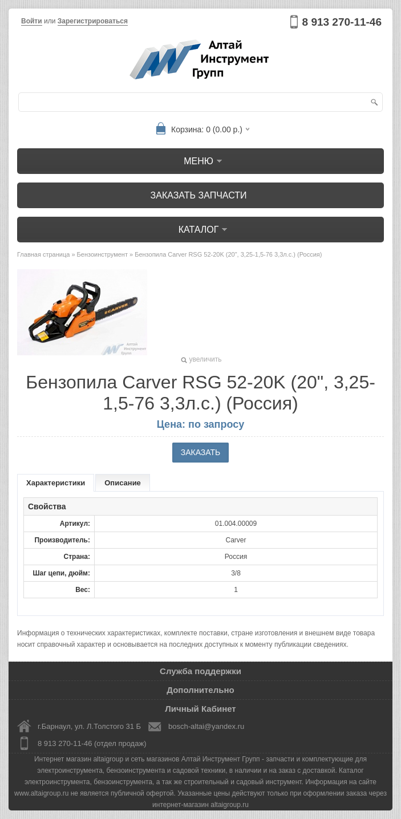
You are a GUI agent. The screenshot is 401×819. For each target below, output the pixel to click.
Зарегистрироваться (93, 21)
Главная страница (43, 254)
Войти (31, 21)
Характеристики (55, 483)
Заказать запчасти (199, 195)
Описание (122, 483)
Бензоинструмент (102, 254)
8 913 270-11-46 (342, 22)
